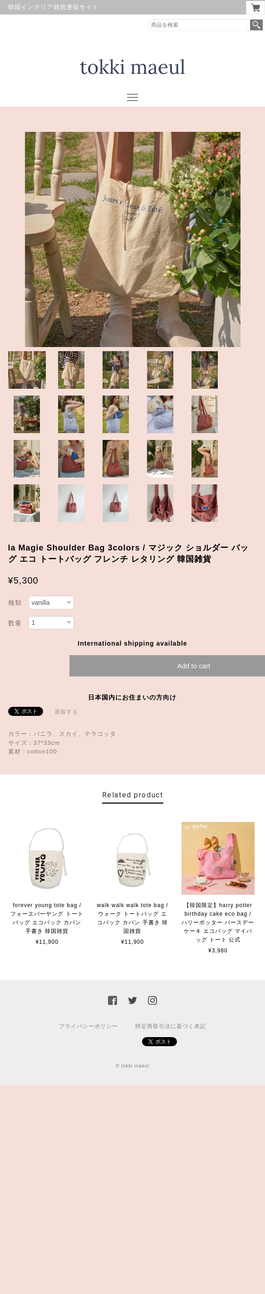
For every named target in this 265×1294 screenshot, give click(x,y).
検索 (256, 24)
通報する (66, 712)
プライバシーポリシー (88, 1026)
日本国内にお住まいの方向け (132, 697)
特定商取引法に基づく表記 (170, 1026)
